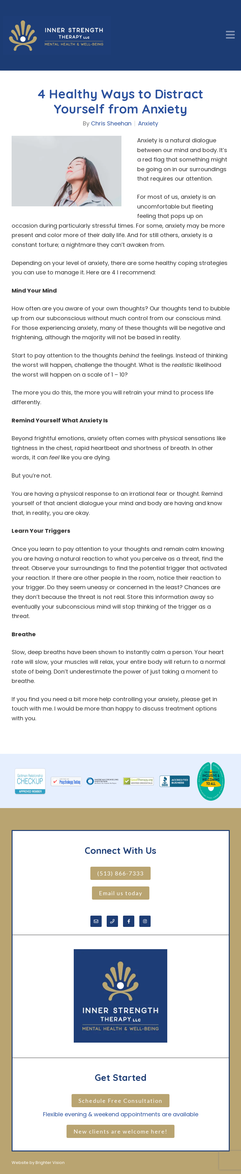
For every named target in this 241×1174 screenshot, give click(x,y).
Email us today (120, 893)
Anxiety (148, 123)
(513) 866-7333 (120, 873)
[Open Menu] (230, 35)
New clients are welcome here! (120, 1131)
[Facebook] (128, 921)
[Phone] (112, 921)
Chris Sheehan (111, 123)
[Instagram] (145, 921)
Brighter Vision (50, 1163)
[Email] (96, 921)
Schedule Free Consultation (120, 1100)
